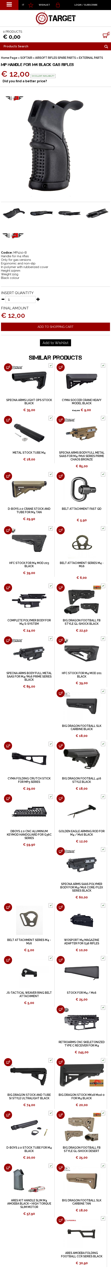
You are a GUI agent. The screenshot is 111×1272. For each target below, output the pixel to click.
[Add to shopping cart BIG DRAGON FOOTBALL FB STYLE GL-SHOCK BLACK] (61, 588)
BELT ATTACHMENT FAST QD (81, 508)
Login (77, 5)
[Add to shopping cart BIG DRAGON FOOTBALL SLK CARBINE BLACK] (61, 693)
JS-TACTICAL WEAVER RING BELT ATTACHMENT (29, 994)
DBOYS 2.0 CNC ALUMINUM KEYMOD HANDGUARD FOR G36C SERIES (29, 835)
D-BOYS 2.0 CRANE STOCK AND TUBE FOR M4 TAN (29, 510)
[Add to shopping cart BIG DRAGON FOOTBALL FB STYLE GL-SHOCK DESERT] (61, 1115)
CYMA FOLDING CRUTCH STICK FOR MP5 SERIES (29, 780)
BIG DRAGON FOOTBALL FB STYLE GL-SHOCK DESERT (82, 1149)
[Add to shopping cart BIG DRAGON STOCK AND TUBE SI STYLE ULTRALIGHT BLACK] (8, 1062)
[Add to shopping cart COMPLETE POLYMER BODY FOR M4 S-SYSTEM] (8, 588)
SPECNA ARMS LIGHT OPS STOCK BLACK (29, 401)
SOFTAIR (26, 57)
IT (23, 5)
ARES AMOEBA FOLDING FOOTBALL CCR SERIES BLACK (81, 1254)
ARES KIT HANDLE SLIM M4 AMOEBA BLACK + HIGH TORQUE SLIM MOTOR (29, 1204)
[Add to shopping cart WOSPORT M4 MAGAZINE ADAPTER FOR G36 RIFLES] (61, 907)
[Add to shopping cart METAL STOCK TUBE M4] (8, 420)
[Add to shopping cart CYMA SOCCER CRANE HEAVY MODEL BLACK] (61, 367)
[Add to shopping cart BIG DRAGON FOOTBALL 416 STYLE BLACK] (61, 746)
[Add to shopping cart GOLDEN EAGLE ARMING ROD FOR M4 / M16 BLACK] (61, 798)
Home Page (9, 57)
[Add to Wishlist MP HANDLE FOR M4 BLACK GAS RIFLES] (55, 342)
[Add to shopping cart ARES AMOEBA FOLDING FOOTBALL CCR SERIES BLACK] (61, 1220)
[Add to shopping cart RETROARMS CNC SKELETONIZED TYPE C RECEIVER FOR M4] (61, 1009)
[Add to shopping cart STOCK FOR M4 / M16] (61, 960)
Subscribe (91, 5)
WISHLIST (44, 5)
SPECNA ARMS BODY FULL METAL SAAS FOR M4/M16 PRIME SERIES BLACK (29, 677)
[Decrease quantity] (3, 299)
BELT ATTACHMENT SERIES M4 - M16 (82, 564)
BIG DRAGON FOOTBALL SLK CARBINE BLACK (81, 727)
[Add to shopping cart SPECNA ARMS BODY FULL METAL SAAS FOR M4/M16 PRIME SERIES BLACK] (8, 640)
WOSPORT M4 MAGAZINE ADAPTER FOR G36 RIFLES (81, 941)
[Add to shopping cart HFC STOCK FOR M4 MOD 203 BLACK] (8, 530)
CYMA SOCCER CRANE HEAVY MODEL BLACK (81, 401)
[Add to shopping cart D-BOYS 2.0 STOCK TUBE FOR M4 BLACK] (8, 1115)
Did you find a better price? (25, 81)
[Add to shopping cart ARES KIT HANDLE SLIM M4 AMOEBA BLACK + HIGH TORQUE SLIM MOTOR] (8, 1168)
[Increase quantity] (38, 299)
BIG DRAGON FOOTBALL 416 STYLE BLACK (81, 780)
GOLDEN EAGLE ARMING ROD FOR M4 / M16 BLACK (82, 833)
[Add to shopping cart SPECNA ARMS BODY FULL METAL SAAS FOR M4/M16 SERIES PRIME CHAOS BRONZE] (61, 420)
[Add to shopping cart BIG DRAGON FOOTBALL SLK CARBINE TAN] (61, 1168)
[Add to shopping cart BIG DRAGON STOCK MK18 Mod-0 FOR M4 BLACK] (61, 1062)
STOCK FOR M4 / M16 (81, 992)
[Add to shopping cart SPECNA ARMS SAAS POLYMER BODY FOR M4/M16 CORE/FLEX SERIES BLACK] (61, 851)
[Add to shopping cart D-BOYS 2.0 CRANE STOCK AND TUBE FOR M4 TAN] (8, 476)
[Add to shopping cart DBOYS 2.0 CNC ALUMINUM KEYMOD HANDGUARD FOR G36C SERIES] (8, 798)
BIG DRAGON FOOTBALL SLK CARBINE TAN (81, 1202)
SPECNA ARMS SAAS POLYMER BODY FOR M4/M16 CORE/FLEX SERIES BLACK (81, 887)
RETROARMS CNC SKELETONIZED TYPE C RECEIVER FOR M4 (82, 1043)
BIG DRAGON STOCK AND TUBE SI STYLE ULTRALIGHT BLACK (29, 1096)
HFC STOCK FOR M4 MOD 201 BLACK (82, 675)
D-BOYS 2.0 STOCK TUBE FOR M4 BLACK (29, 1149)
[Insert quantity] (20, 299)
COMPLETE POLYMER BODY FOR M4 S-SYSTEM (29, 622)
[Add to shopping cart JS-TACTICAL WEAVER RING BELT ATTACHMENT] (8, 960)
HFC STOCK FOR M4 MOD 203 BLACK (29, 564)
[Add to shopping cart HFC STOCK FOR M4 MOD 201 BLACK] (61, 640)
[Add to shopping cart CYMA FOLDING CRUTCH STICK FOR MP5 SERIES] (8, 746)
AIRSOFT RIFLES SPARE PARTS (55, 57)
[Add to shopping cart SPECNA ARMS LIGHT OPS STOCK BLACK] (8, 367)
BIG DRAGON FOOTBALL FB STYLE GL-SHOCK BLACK (82, 622)
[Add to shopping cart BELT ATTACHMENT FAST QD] (61, 476)
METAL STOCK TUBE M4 (29, 452)
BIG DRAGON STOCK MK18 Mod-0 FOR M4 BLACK (82, 1096)
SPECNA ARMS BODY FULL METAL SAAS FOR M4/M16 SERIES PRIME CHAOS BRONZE (81, 456)
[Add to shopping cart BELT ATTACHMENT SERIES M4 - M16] (61, 530)
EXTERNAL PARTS (91, 57)
